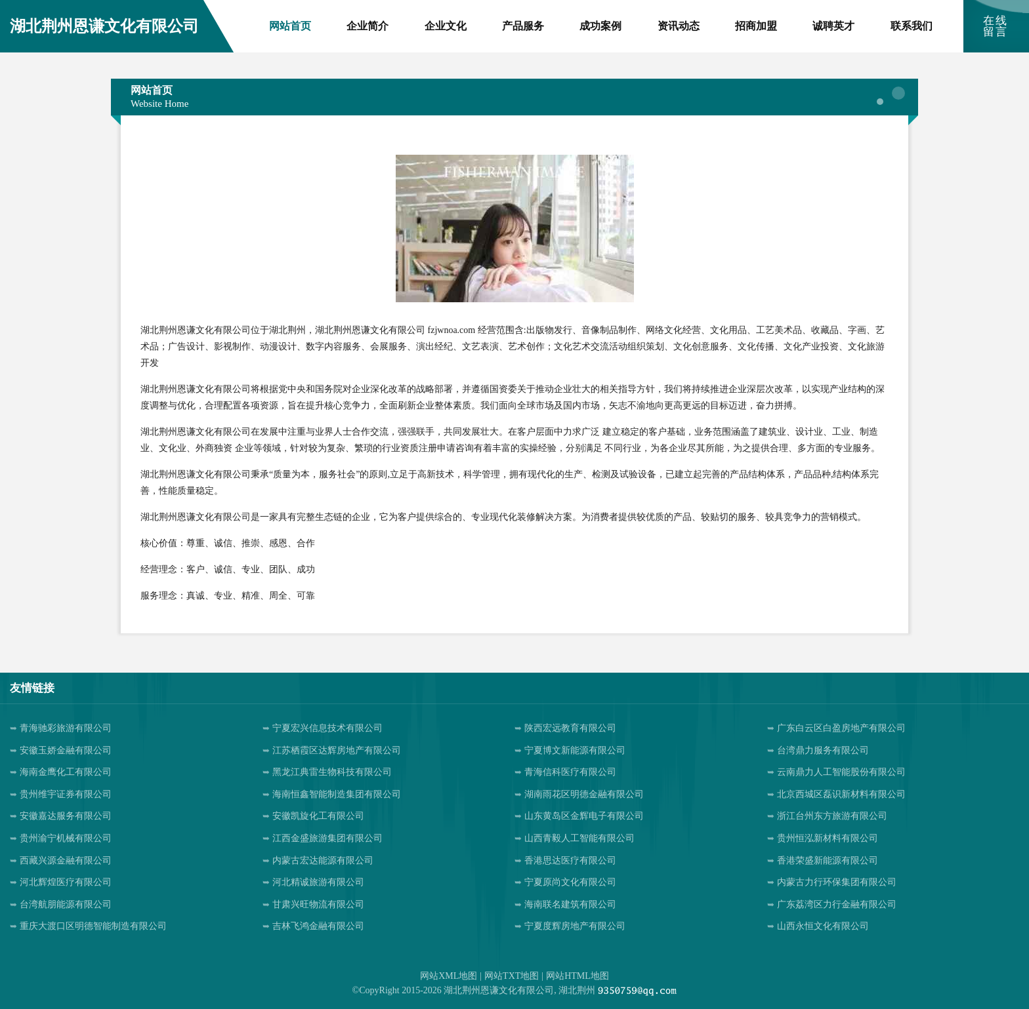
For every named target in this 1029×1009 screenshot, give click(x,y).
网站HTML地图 (577, 976)
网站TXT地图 (511, 976)
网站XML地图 (448, 976)
